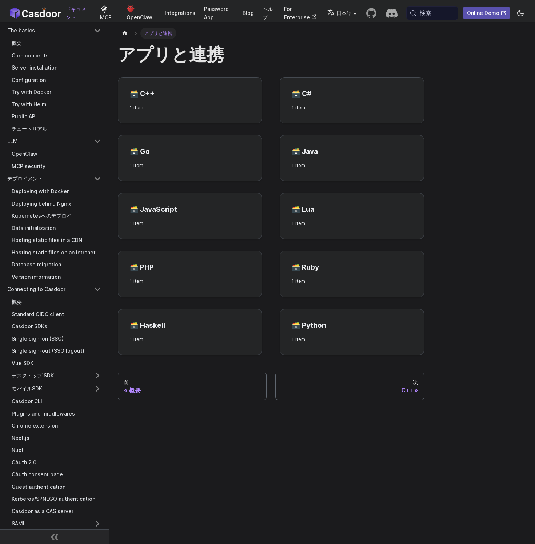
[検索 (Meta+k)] (432, 13)
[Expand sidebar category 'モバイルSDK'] (97, 388)
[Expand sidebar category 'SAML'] (97, 523)
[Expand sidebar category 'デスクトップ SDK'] (97, 375)
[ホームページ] (125, 33)
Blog (248, 13)
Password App (216, 13)
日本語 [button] (339, 13)
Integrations (180, 13)
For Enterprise (300, 13)
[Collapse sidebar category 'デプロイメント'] (97, 178)
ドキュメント (76, 13)
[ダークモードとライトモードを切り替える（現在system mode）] (520, 13)
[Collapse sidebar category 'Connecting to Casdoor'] (97, 289)
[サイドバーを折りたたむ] (54, 536)
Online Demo (486, 13)
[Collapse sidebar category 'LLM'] (97, 141)
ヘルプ (268, 13)
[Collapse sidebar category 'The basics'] (97, 30)
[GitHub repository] (371, 13)
